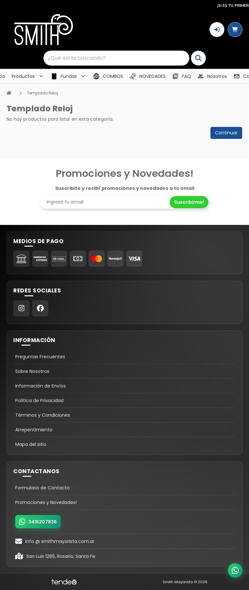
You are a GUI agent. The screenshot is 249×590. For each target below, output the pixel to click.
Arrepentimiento (34, 429)
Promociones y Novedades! (46, 502)
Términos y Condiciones (42, 415)
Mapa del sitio (30, 444)
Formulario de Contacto (42, 488)
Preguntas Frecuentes (40, 356)
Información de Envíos (40, 386)
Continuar (226, 132)
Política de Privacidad (39, 400)
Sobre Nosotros (32, 371)
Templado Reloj (42, 93)
